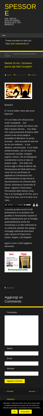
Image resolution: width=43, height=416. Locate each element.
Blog (8, 287)
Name (9, 348)
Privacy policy (25, 411)
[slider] (15, 204)
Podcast (12, 287)
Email (9, 358)
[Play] (6, 205)
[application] (21, 205)
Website (10, 368)
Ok (14, 411)
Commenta (33, 75)
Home (9, 53)
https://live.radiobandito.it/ (17, 44)
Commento (12, 312)
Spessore (9, 75)
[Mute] (24, 205)
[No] (40, 408)
